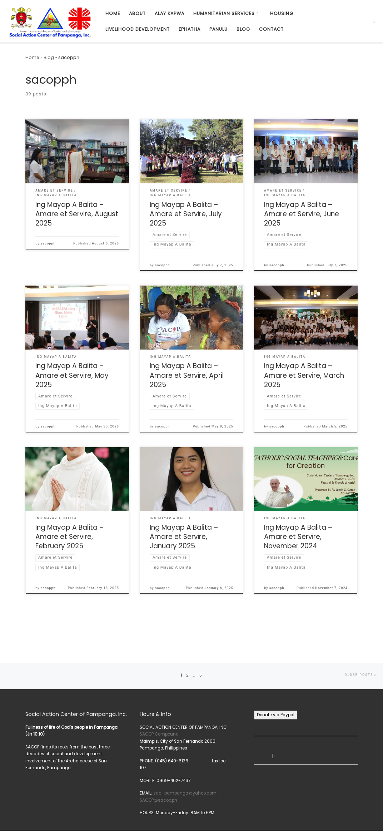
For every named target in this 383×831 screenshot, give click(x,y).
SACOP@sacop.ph (158, 769)
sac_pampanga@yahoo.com (185, 762)
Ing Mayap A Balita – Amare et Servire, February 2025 (69, 537)
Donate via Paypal (275, 684)
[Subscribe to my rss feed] (377, 812)
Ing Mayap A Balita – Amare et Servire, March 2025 (304, 375)
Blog (49, 57)
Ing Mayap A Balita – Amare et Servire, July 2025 (186, 214)
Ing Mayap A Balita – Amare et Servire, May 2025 (72, 375)
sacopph (48, 243)
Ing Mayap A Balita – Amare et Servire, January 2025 (184, 537)
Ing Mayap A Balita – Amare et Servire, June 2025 (301, 214)
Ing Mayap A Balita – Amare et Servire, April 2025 (187, 375)
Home (32, 57)
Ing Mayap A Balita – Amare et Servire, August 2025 (76, 214)
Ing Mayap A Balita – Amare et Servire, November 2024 (298, 537)
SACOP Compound (159, 703)
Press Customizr (56, 819)
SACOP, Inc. (37, 811)
